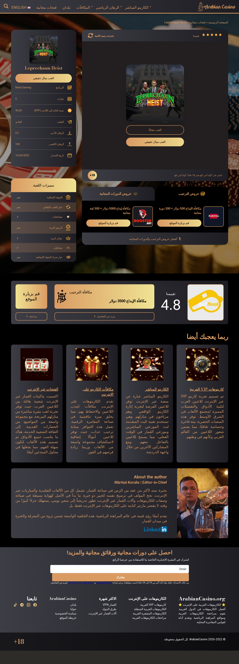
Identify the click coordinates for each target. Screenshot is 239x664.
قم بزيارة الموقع (179, 223)
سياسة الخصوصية (104, 582)
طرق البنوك (109, 609)
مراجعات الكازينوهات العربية (149, 617)
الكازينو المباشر (157, 389)
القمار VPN (109, 604)
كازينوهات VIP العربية (207, 389)
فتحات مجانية (197, 22)
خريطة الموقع (68, 617)
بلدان (73, 604)
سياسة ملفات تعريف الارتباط (81, 582)
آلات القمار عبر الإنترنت (102, 613)
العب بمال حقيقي (155, 142)
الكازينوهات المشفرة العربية (149, 613)
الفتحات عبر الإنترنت (42, 389)
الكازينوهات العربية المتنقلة (150, 609)
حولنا (73, 609)
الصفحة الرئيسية (218, 22)
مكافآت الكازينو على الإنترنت (98, 391)
